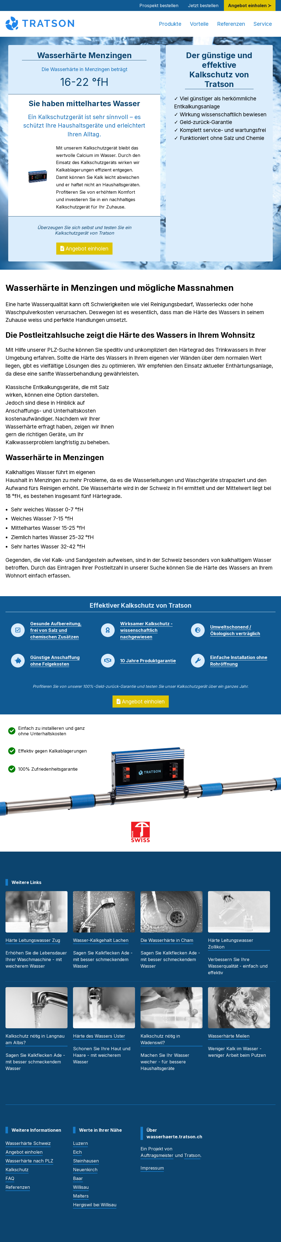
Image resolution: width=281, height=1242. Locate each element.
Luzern (80, 1143)
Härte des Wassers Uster (99, 1036)
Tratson (192, 1155)
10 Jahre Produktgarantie (148, 660)
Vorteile (199, 24)
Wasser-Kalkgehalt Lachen (100, 940)
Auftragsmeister (156, 1155)
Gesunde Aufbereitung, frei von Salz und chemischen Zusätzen (56, 630)
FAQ (9, 1178)
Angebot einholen (84, 248)
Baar (78, 1178)
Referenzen (231, 24)
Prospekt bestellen (158, 5)
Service (263, 24)
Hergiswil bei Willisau (94, 1204)
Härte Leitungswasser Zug (32, 940)
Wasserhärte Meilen (228, 1036)
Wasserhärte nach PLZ (29, 1161)
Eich (77, 1152)
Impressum (152, 1168)
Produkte (170, 24)
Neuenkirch (85, 1169)
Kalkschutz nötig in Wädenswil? (160, 1039)
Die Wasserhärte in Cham (166, 940)
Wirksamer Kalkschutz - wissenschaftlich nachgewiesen (146, 630)
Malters (81, 1196)
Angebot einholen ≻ (249, 5)
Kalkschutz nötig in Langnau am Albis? (34, 1039)
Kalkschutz (17, 1169)
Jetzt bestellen (203, 5)
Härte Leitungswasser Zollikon (230, 943)
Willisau (81, 1187)
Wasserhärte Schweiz (28, 1143)
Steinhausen (86, 1161)
